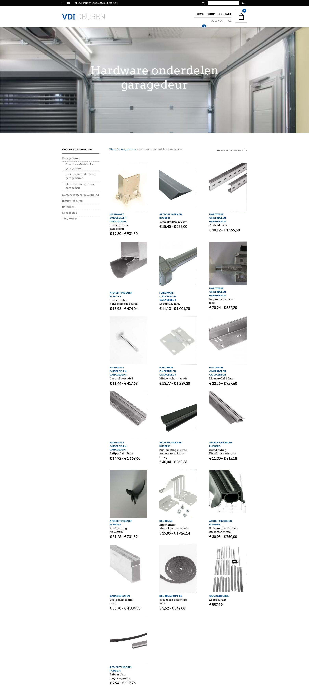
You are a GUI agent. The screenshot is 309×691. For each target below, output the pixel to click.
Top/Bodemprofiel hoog (121, 601)
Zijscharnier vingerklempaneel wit (173, 526)
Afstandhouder (219, 225)
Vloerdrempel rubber (173, 221)
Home (200, 13)
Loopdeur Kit (217, 599)
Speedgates (69, 212)
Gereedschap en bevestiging (80, 194)
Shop (211, 13)
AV (229, 20)
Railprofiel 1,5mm (121, 453)
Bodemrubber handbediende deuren (124, 302)
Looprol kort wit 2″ (122, 378)
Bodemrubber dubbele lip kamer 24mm (223, 530)
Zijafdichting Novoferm (118, 530)
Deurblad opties (170, 595)
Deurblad (166, 520)
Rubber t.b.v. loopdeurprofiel (120, 676)
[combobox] (223, 150)
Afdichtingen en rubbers (170, 216)
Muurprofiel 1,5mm (221, 378)
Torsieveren (70, 218)
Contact (225, 13)
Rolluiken (68, 206)
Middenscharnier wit (173, 378)
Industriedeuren (72, 200)
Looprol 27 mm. (169, 303)
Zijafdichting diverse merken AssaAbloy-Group (173, 454)
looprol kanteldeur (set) (221, 301)
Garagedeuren (127, 149)
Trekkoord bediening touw (173, 601)
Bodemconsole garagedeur (119, 227)
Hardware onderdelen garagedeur (118, 218)
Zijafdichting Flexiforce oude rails (222, 452)
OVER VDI (217, 20)
